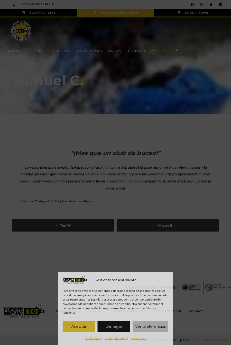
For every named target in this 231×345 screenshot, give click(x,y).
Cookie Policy (93, 338)
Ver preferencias (150, 326)
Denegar (114, 326)
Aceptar (78, 326)
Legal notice (138, 338)
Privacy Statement (116, 338)
